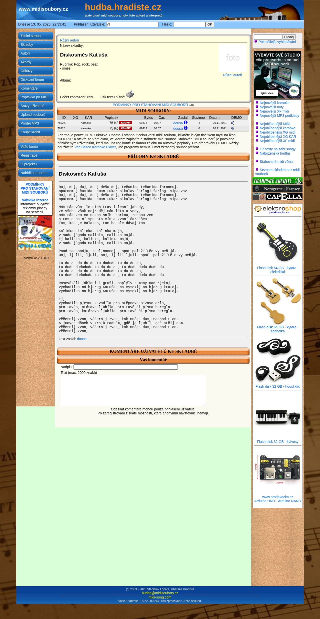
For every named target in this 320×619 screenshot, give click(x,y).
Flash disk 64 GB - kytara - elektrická (278, 268)
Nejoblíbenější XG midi (277, 132)
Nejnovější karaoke (275, 103)
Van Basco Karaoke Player (95, 147)
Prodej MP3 (29, 123)
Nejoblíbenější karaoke (277, 128)
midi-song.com (159, 597)
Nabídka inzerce (35, 200)
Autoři (25, 53)
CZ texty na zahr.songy (278, 149)
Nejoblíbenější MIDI (275, 124)
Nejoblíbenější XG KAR (278, 137)
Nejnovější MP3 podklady (279, 116)
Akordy (26, 62)
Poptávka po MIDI (34, 97)
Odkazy (26, 71)
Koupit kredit (30, 132)
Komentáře (29, 88)
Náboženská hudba (275, 153)
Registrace (28, 155)
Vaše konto (29, 147)
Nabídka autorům (33, 173)
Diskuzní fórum (32, 80)
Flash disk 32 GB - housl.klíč (278, 384)
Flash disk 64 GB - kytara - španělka (278, 327)
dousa (178, 123)
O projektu (28, 164)
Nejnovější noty (272, 107)
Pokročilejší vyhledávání (275, 42)
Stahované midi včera (277, 162)
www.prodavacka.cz (278, 495)
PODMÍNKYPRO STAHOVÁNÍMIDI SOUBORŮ (35, 188)
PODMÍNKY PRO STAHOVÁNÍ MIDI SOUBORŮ (150, 105)
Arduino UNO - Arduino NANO (277, 501)
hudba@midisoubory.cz (160, 593)
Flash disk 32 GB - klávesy (278, 440)
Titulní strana (30, 36)
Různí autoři (69, 40)
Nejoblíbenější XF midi (277, 141)
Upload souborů (32, 115)
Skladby (26, 45)
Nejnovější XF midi (274, 111)
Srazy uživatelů (32, 106)
